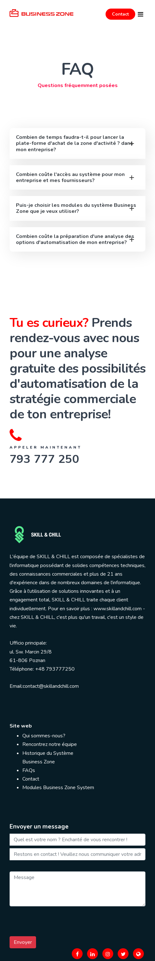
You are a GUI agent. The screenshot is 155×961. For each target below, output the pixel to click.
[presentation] (58, 921)
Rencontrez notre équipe (49, 744)
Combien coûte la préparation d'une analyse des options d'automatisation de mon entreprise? (75, 239)
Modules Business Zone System (58, 787)
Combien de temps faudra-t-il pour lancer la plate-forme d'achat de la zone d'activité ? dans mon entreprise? (74, 143)
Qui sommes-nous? (43, 735)
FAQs (28, 770)
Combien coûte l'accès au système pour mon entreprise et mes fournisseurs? (70, 177)
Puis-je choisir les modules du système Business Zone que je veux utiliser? (76, 208)
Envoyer (23, 942)
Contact (120, 14)
